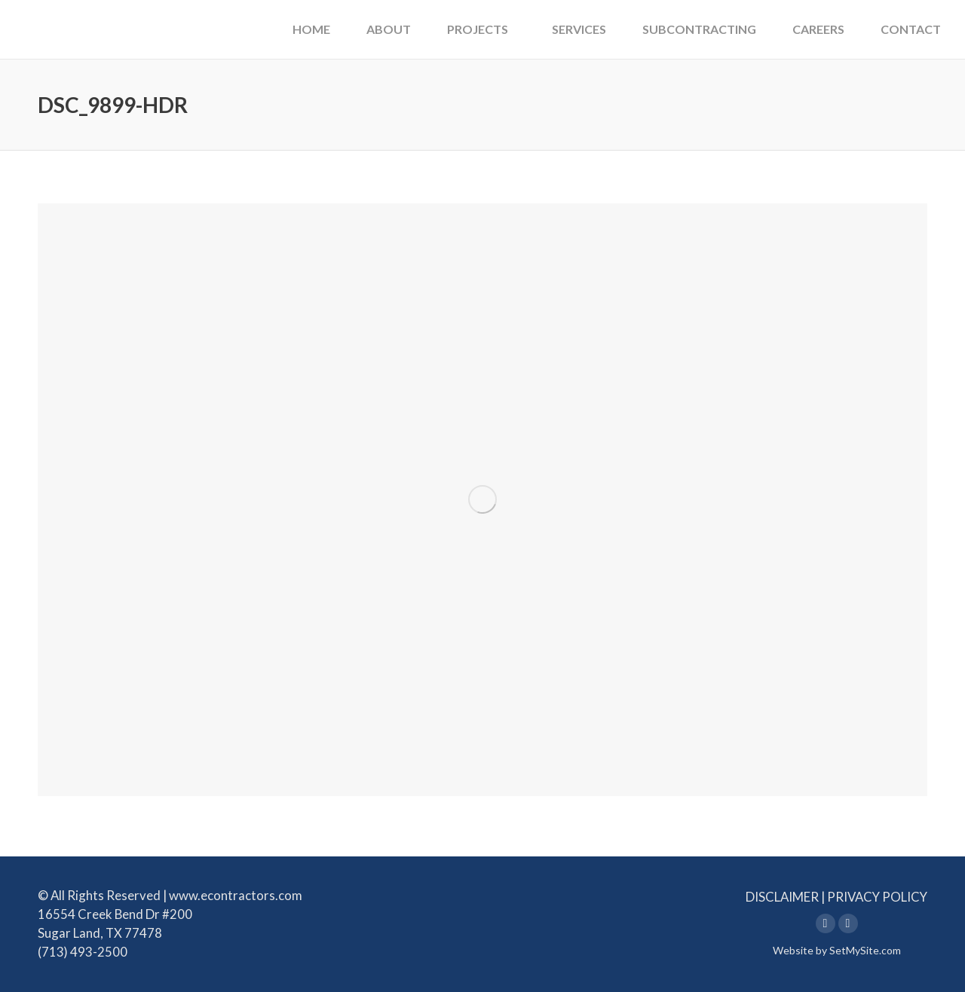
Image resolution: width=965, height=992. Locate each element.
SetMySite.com (865, 950)
